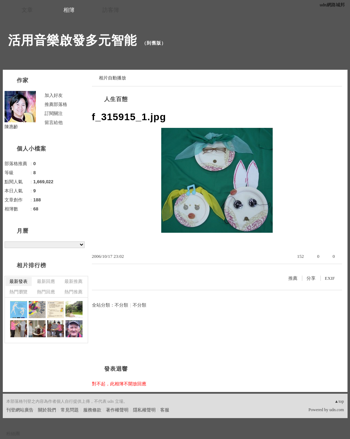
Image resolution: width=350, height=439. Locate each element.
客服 (164, 410)
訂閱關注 (54, 113)
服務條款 (92, 410)
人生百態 (116, 99)
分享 (311, 278)
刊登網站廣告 (19, 410)
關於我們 (47, 410)
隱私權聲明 (144, 410)
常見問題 (70, 410)
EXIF (330, 278)
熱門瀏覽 (18, 291)
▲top (339, 401)
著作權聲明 (117, 410)
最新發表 (18, 281)
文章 (27, 10)
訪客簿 (110, 10)
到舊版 (154, 43)
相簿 (69, 10)
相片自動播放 (112, 77)
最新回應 (46, 281)
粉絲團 (13, 433)
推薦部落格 (56, 104)
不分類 (121, 305)
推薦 (292, 278)
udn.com (336, 409)
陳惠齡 (11, 126)
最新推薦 (73, 281)
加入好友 (54, 95)
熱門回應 (46, 291)
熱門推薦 (73, 291)
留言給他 (54, 122)
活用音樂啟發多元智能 (72, 40)
